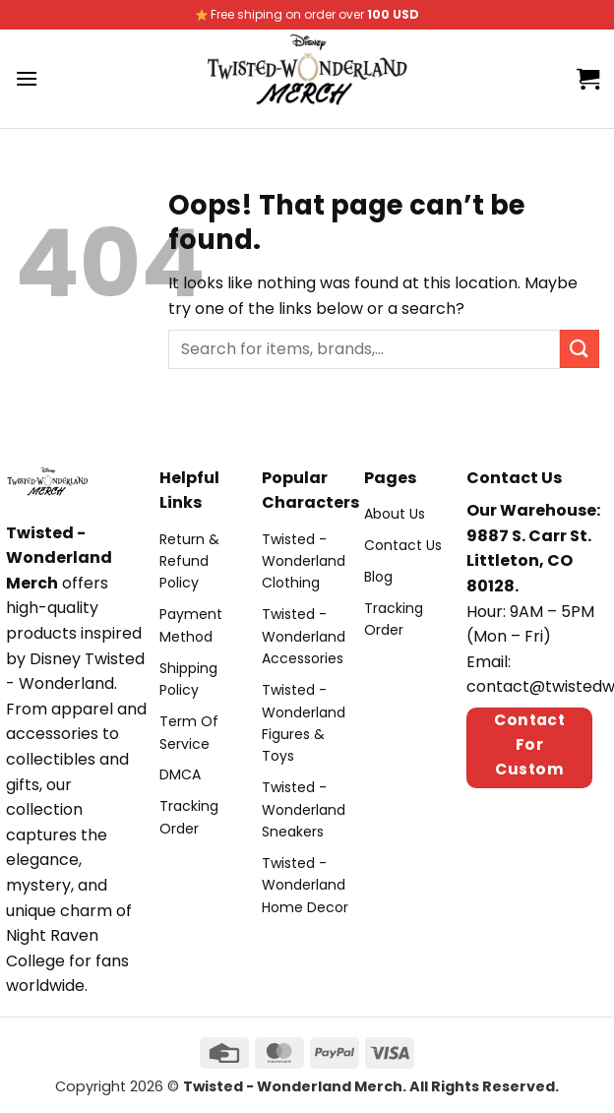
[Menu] (26, 78)
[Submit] (579, 349)
